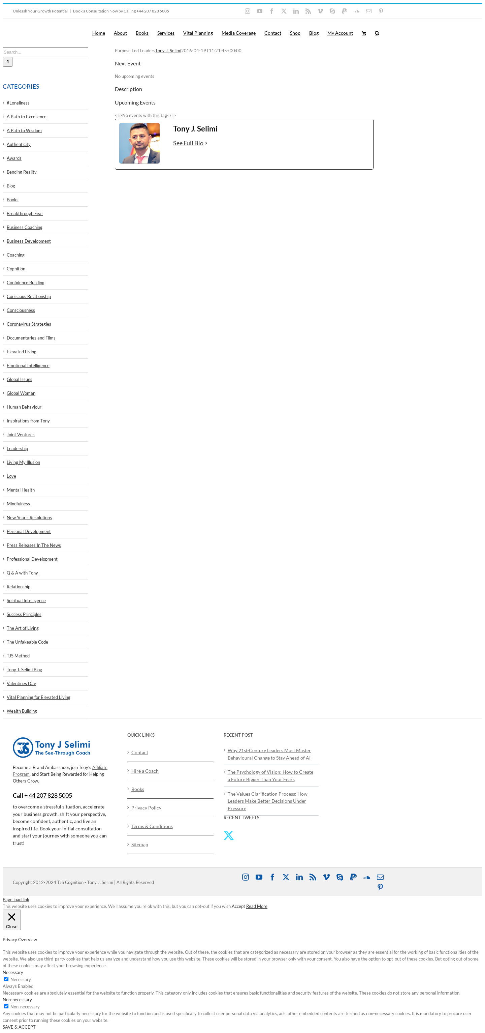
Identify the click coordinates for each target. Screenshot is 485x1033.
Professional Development (32, 559)
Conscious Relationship (29, 296)
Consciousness (21, 310)
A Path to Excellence (26, 116)
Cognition (16, 268)
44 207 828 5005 (50, 795)
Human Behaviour (24, 407)
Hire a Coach (145, 771)
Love (11, 476)
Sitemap (139, 844)
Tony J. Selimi (168, 50)
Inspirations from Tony (28, 420)
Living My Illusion (23, 462)
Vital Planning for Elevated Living (38, 697)
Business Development (29, 241)
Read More (256, 906)
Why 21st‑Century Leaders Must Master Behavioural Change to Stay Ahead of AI (269, 754)
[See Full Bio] (206, 143)
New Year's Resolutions (29, 517)
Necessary (20, 979)
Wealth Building (22, 711)
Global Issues (19, 379)
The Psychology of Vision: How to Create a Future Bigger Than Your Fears (270, 775)
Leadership (17, 448)
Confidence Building (25, 282)
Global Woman (21, 393)
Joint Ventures (21, 434)
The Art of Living (23, 628)
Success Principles (24, 614)
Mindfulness (18, 503)
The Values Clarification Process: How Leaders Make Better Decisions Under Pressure (268, 801)
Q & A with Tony (22, 572)
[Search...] (45, 52)
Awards (14, 158)
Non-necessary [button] (17, 999)
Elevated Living (21, 351)
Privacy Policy (146, 807)
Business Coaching (24, 227)
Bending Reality (22, 172)
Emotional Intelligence (28, 365)
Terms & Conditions (152, 826)
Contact (139, 752)
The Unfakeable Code (27, 642)
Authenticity (19, 144)
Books (13, 199)
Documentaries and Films (31, 338)
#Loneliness (18, 103)
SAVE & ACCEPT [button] (19, 1027)
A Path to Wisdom (24, 130)
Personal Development (29, 531)
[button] (377, 33)
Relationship (18, 586)
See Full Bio (188, 143)
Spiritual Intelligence (26, 600)
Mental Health (21, 490)
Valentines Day (21, 683)
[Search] (7, 62)
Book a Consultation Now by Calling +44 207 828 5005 (121, 10)
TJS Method (18, 655)
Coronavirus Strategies (29, 324)
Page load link (16, 899)
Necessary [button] (13, 972)
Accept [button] (238, 906)
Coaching (16, 255)
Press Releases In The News (34, 545)
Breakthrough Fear (25, 213)
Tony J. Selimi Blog (24, 669)
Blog (11, 185)
